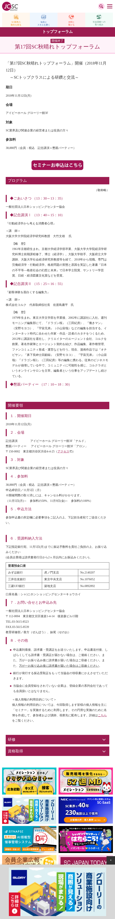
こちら (102, 715)
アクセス (63, 451)
